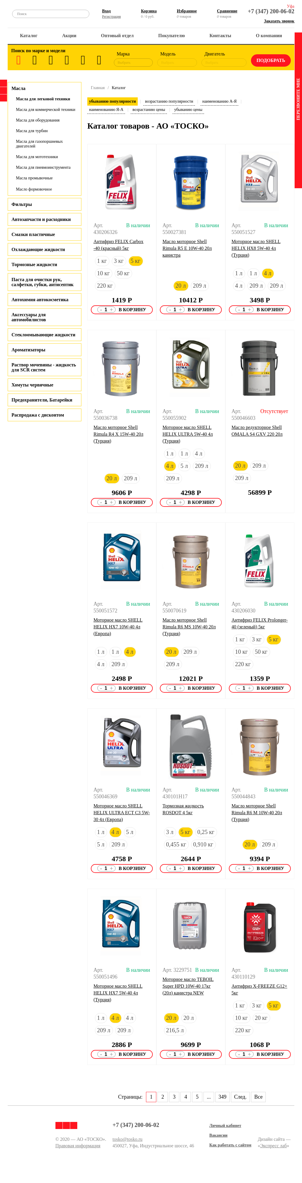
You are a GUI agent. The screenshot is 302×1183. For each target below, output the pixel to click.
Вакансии (218, 1135)
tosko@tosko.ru (127, 1139)
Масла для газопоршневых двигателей (39, 143)
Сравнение (227, 11)
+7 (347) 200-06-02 (271, 11)
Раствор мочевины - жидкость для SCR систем (44, 367)
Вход (106, 11)
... (209, 1097)
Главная (98, 88)
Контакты (220, 35)
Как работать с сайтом (230, 1145)
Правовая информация (78, 1145)
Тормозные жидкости (34, 264)
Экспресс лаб (273, 1145)
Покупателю (171, 35)
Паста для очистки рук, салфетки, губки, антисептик (43, 282)
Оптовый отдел (117, 35)
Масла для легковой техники (43, 99)
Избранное (187, 11)
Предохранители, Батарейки (42, 399)
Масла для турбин (32, 131)
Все (258, 1097)
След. (240, 1097)
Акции (69, 35)
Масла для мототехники (37, 157)
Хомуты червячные (32, 384)
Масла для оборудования (38, 120)
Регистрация (111, 16)
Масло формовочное (34, 189)
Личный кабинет (225, 1125)
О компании (269, 35)
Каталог (28, 35)
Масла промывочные (34, 178)
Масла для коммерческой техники (45, 109)
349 (222, 1097)
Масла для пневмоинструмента (43, 167)
